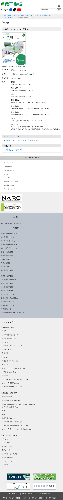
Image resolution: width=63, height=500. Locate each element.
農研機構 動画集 (7, 457)
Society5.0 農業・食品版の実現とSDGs (15, 379)
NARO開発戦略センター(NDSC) (11, 223)
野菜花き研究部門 (7, 276)
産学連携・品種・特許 (10, 393)
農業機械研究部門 (7, 255)
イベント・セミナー (8, 461)
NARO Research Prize (9, 372)
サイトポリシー (14, 494)
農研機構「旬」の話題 (9, 454)
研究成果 (5, 364)
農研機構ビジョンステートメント (13, 346)
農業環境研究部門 (7, 283)
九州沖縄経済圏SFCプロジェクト (13, 387)
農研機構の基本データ (9, 338)
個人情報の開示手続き (36, 498)
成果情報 (5, 376)
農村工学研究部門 (7, 252)
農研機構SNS (6, 465)
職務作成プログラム (8, 418)
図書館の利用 (6, 349)
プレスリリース (7, 439)
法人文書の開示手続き (43, 494)
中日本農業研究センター (47, 15)
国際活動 (5, 353)
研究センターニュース (9, 17)
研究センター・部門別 (32, 15)
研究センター (18, 228)
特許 (3, 414)
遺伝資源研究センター (8, 302)
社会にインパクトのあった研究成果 (13, 368)
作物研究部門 (5, 259)
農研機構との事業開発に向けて (12, 407)
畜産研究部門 (5, 263)
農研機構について (8, 327)
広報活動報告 (6, 443)
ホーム (3, 15)
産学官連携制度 (7, 396)
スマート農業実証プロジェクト (12, 383)
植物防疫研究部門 (7, 287)
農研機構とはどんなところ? (11, 335)
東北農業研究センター (8, 237)
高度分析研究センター (8, 305)
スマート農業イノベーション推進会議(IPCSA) (17, 429)
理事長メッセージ (8, 331)
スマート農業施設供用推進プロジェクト (15, 425)
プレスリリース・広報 (12, 15)
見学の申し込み (7, 450)
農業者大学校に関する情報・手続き (14, 498)
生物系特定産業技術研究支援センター (13, 312)
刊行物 (22, 15)
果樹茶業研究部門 (7, 270)
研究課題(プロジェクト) (10, 361)
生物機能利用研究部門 (8, 279)
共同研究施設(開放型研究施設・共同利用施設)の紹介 (19, 404)
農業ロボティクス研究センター (11, 298)
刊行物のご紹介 (7, 446)
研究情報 (5, 357)
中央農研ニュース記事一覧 (13, 150)
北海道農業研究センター (9, 233)
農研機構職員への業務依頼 (11, 400)
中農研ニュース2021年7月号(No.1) (18, 140)
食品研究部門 (5, 266)
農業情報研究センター (8, 294)
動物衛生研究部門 (7, 290)
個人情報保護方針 (51, 498)
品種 (3, 411)
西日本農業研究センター (9, 244)
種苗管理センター (7, 309)
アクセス (5, 342)
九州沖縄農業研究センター (10, 248)
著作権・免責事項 (27, 494)
